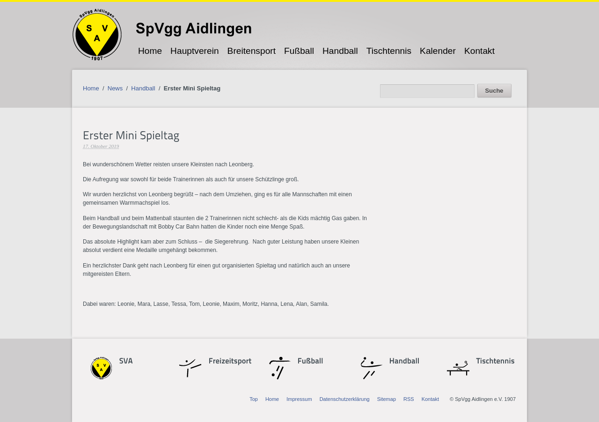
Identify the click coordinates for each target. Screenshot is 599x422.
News (115, 88)
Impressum (299, 399)
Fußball (299, 51)
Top (253, 399)
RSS (408, 399)
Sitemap (386, 399)
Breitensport (251, 51)
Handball (340, 51)
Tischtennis (388, 51)
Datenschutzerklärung (345, 399)
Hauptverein (194, 51)
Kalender (438, 51)
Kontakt (479, 51)
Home (150, 51)
